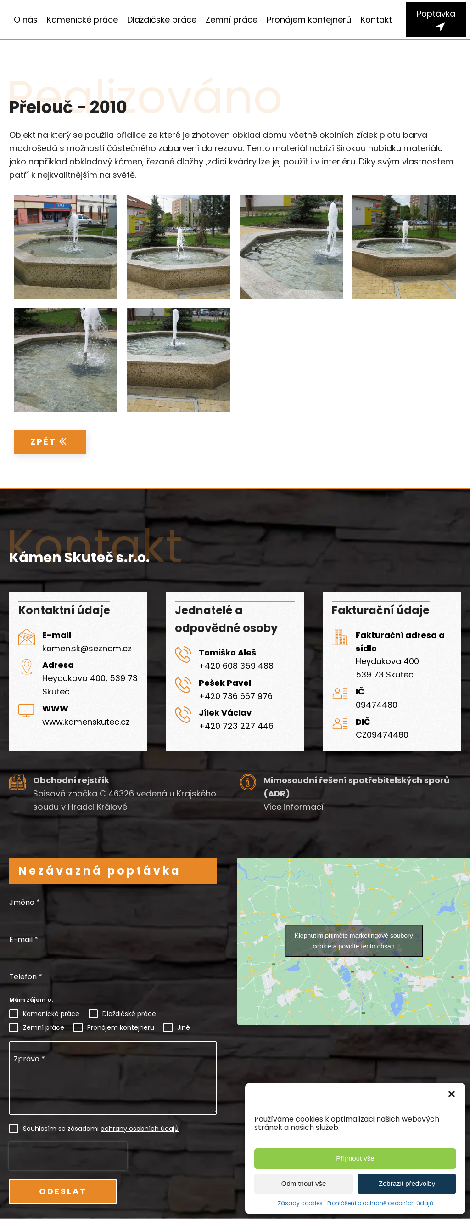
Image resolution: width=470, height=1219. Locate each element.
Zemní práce (231, 19)
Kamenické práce (82, 19)
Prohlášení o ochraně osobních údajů (380, 1203)
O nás (26, 19)
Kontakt (376, 19)
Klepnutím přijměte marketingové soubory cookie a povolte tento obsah (353, 941)
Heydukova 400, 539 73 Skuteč (90, 684)
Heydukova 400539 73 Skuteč (387, 667)
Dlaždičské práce (161, 19)
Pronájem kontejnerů (309, 19)
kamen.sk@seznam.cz (87, 648)
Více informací (293, 807)
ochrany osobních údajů (140, 1128)
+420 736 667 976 (236, 696)
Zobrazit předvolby (407, 1183)
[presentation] (68, 1156)
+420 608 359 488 (236, 666)
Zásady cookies (300, 1203)
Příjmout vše (355, 1158)
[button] (451, 1094)
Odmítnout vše (303, 1183)
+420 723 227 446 (236, 726)
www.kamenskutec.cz (86, 722)
